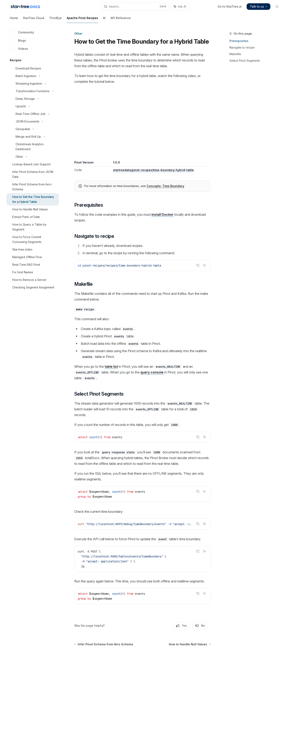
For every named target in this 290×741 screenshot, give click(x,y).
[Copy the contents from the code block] (198, 265)
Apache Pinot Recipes (82, 19)
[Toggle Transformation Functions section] (33, 91)
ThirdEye (55, 19)
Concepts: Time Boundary (165, 186)
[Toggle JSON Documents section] (33, 121)
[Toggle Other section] (33, 156)
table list (111, 366)
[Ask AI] (204, 265)
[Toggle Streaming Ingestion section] (33, 83)
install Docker (162, 214)
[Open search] (135, 6)
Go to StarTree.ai (230, 6)
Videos (19, 48)
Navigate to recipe (242, 47)
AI (104, 19)
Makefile (235, 54)
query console (152, 372)
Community (22, 32)
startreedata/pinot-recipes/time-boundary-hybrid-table (153, 170)
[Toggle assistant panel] (180, 6)
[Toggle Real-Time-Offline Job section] (33, 114)
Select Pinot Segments (244, 60)
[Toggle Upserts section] (33, 106)
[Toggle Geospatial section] (33, 129)
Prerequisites (238, 41)
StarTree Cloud (33, 19)
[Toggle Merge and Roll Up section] (33, 136)
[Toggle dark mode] (277, 6)
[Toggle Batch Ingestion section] (33, 76)
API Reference (121, 19)
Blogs (18, 40)
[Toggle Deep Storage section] (33, 98)
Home (14, 19)
